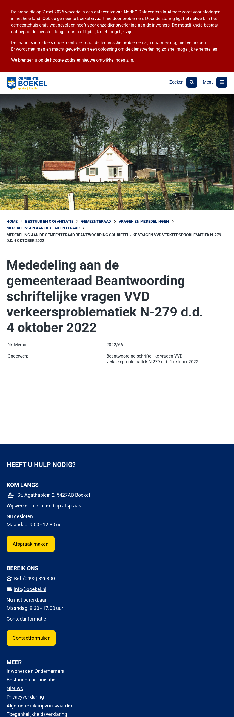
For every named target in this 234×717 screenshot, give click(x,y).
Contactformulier (31, 638)
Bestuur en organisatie (31, 679)
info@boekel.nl (30, 589)
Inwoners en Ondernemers (35, 671)
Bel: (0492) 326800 (34, 578)
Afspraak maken (30, 544)
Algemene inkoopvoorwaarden (40, 706)
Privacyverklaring (25, 697)
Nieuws (15, 688)
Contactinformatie (26, 619)
